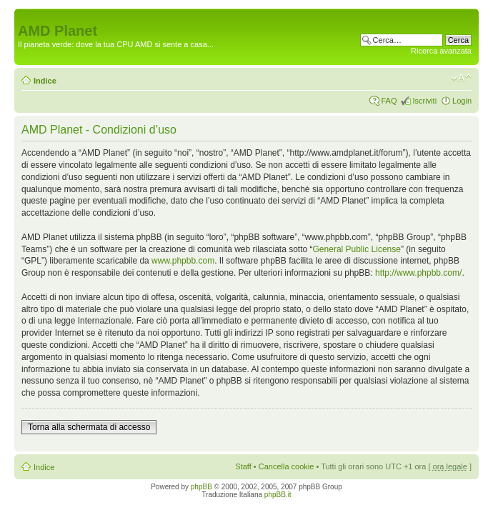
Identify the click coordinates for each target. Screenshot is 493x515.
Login (462, 100)
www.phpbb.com (182, 261)
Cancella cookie (286, 466)
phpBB (201, 487)
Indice (45, 80)
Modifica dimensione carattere (461, 77)
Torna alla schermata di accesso (89, 427)
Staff (243, 466)
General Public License (357, 249)
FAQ (389, 100)
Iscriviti (424, 100)
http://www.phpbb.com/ (418, 273)
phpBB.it (278, 495)
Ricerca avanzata (441, 50)
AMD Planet (57, 31)
